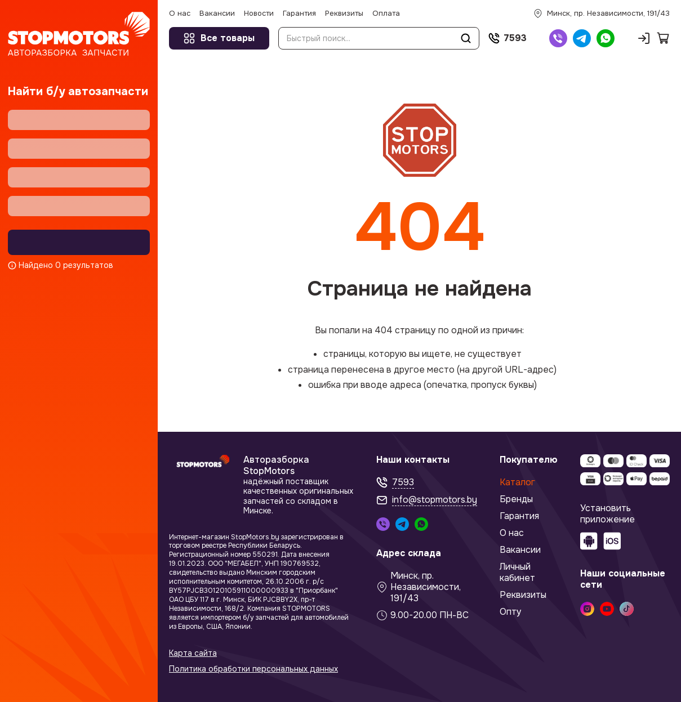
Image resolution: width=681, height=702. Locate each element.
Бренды (516, 499)
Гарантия (519, 516)
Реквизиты (523, 595)
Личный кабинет (517, 572)
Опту (511, 612)
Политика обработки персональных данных (253, 669)
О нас (512, 533)
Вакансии (520, 550)
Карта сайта (193, 653)
